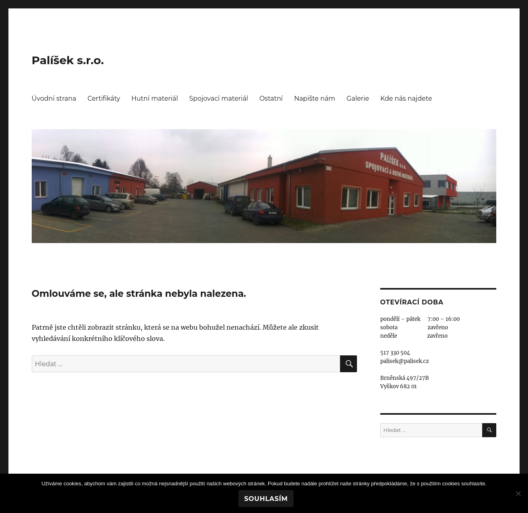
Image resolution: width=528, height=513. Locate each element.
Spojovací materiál (218, 98)
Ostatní (271, 98)
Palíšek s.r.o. (68, 60)
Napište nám (314, 98)
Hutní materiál (154, 98)
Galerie (358, 98)
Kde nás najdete (406, 98)
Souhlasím (266, 499)
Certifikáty (104, 98)
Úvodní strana (54, 98)
